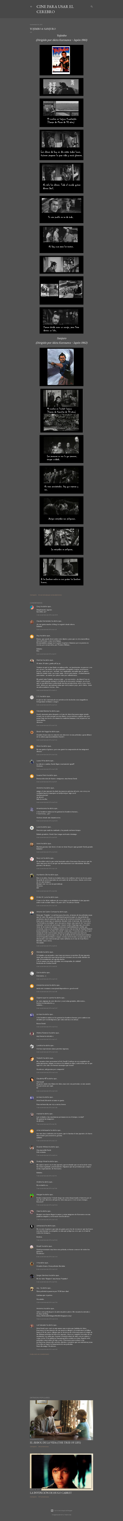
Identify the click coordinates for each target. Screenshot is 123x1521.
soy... (38, 1288)
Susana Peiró (41, 775)
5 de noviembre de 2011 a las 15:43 (47, 802)
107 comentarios (43, 1497)
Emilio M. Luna (42, 897)
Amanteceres (42, 808)
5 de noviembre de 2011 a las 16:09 (47, 821)
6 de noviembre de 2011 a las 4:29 (47, 868)
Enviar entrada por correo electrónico (50, 595)
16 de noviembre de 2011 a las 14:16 (47, 1319)
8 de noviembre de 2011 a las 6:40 (47, 1269)
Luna (38, 827)
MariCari (40, 660)
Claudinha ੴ (41, 1079)
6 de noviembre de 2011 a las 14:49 (47, 1072)
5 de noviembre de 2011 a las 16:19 (47, 837)
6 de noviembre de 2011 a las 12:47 (47, 1008)
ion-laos (39, 1014)
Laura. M (40, 761)
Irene (39, 844)
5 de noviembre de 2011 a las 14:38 (47, 769)
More (39, 746)
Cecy (38, 606)
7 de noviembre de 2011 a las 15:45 (47, 1240)
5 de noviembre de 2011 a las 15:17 (47, 782)
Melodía (40, 952)
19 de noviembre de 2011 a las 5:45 (47, 1349)
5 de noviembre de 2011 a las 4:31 (47, 629)
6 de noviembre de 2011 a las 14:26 (47, 1052)
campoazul (41, 1226)
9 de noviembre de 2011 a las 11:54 (47, 1282)
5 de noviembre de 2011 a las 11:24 (47, 705)
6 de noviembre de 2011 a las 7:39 (47, 905)
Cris (38, 973)
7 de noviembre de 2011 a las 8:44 (47, 1155)
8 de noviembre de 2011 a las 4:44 (47, 1256)
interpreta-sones (43, 985)
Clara (38, 1211)
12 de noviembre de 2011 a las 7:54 (47, 1302)
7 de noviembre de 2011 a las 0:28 (47, 1107)
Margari (39, 1195)
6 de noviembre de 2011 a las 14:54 (47, 1091)
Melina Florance (42, 1033)
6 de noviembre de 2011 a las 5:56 (47, 891)
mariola (39, 1114)
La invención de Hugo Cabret (51, 1492)
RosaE (39, 1246)
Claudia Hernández (44, 621)
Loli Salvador (41, 1325)
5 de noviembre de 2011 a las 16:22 (47, 852)
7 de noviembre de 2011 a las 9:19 (47, 1176)
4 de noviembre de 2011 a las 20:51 (47, 615)
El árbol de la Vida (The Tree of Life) (55, 1442)
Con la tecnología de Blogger (61, 1510)
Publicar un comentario (39, 1354)
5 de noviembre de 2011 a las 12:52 (47, 754)
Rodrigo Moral (42, 1161)
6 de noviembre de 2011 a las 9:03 (47, 979)
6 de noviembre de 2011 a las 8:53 (47, 966)
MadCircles (67, 1515)
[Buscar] (91, 6)
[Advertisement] (61, 1376)
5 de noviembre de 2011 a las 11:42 (47, 740)
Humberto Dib (42, 875)
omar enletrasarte (43, 1130)
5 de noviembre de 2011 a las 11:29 (47, 725)
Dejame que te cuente (45, 998)
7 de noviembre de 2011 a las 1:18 (46, 1124)
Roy (38, 636)
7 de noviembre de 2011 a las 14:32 (47, 1219)
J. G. (38, 696)
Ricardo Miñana (42, 1147)
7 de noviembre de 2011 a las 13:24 (47, 1205)
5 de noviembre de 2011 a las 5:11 (46, 654)
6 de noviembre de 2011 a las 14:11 (47, 1039)
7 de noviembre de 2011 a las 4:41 (47, 1140)
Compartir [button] (33, 595)
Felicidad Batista (43, 711)
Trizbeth (40, 1058)
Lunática (40, 1045)
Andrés (39, 1182)
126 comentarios (43, 1446)
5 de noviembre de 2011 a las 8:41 (47, 690)
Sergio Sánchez (42, 1275)
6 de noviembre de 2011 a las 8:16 (47, 946)
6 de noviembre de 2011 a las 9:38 (47, 991)
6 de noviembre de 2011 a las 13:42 (47, 1026)
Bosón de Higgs (43, 732)
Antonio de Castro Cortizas (47, 912)
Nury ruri (40, 858)
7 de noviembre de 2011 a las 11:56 (47, 1188)
